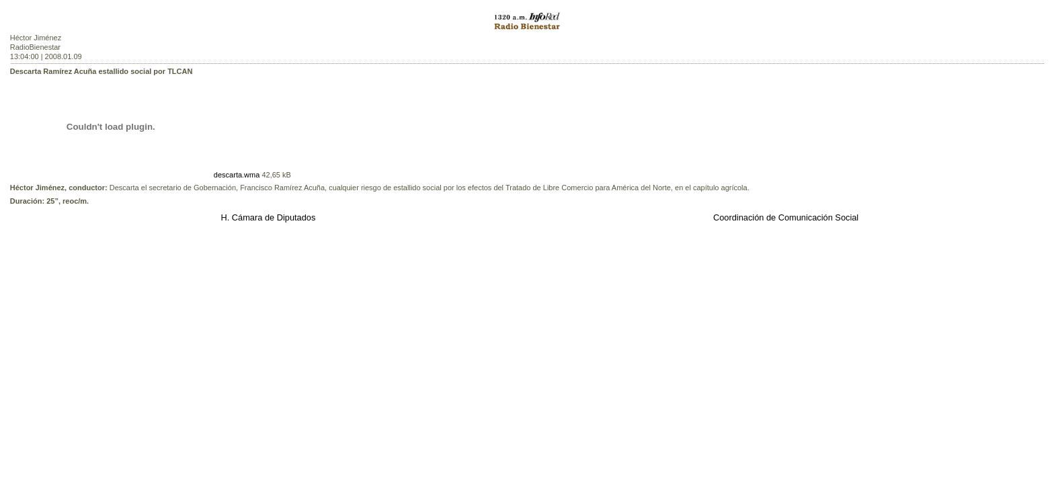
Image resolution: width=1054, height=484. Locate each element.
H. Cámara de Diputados (267, 217)
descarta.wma (236, 175)
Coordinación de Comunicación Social (785, 217)
